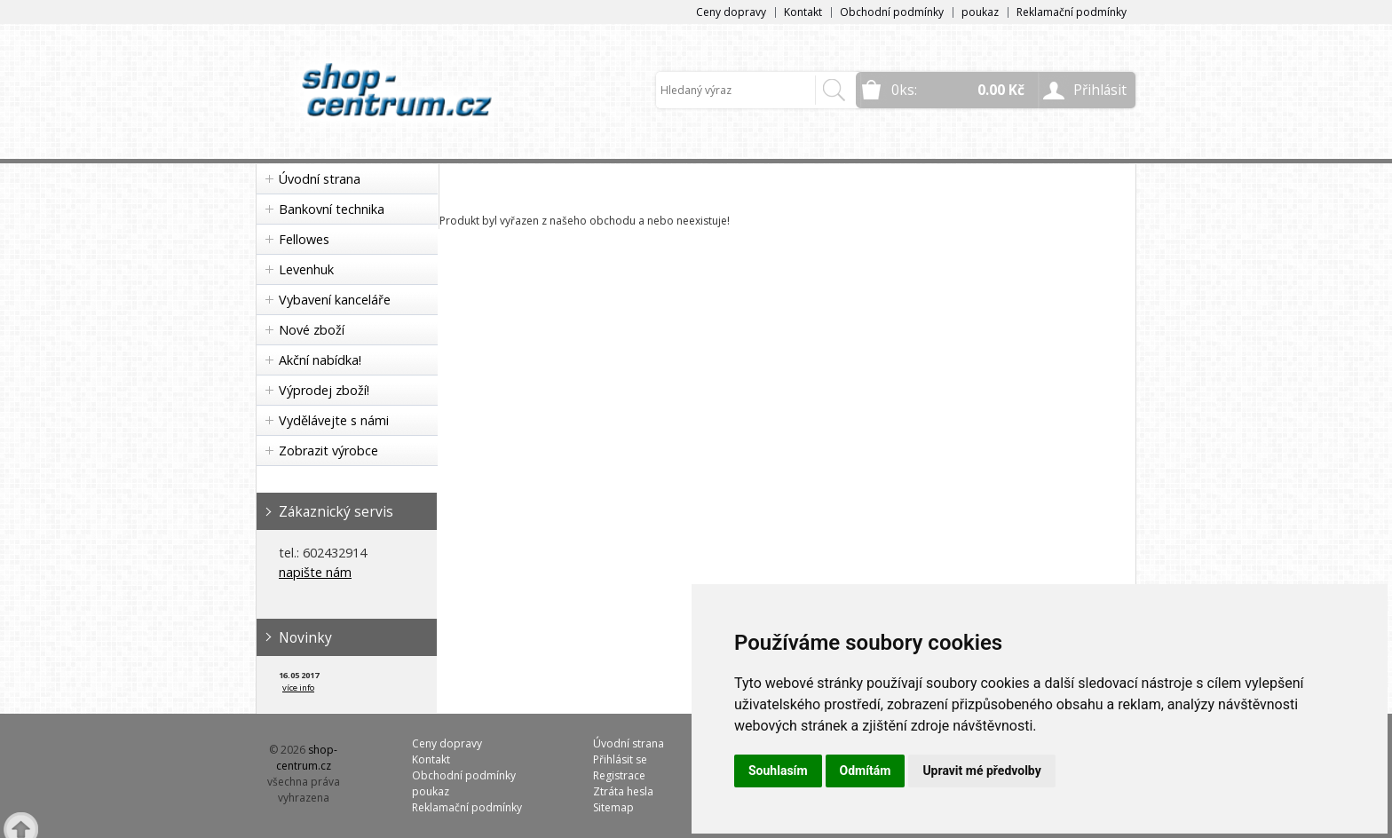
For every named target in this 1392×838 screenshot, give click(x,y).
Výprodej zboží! (324, 390)
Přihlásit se (620, 759)
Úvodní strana (319, 178)
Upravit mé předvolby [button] (981, 770)
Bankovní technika (331, 209)
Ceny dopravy (731, 12)
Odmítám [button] (865, 770)
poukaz (980, 12)
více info (298, 687)
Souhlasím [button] (778, 770)
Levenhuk (306, 269)
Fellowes (304, 239)
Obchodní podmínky (892, 12)
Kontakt (803, 12)
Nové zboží (311, 329)
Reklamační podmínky (1071, 12)
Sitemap (613, 807)
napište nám (315, 572)
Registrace (619, 775)
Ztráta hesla (623, 791)
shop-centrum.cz (307, 757)
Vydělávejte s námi (334, 420)
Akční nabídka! (320, 360)
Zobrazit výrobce (328, 450)
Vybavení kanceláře (335, 299)
